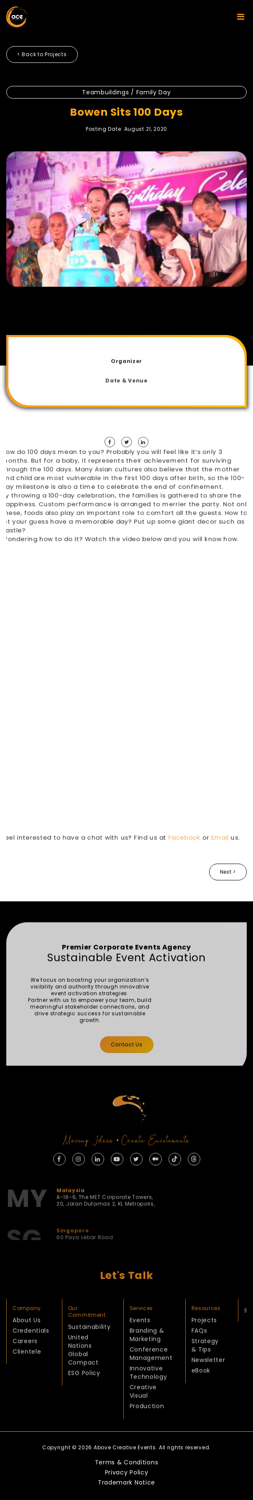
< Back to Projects (42, 54)
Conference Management (151, 1373)
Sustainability (89, 1346)
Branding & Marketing (147, 1354)
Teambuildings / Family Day (126, 92)
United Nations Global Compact (83, 1369)
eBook (201, 1390)
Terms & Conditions (126, 1462)
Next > (228, 871)
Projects (204, 1340)
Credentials (31, 1350)
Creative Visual (143, 1411)
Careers (25, 1361)
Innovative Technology (148, 1392)
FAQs (199, 1350)
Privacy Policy (126, 1472)
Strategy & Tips (205, 1365)
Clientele (27, 1371)
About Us (27, 1340)
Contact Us (127, 1064)
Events (140, 1340)
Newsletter (208, 1379)
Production (147, 1426)
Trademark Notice (126, 1482)
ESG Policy (84, 1392)
